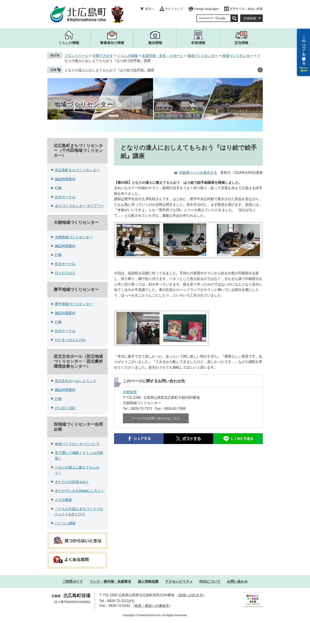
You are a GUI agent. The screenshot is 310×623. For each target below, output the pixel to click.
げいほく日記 (65, 408)
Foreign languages (206, 9)
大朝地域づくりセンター (76, 222)
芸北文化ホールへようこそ (75, 381)
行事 (58, 188)
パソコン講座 (65, 523)
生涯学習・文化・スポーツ (162, 56)
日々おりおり (65, 273)
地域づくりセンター (202, 56)
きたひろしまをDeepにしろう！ (79, 491)
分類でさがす (102, 56)
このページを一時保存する (304, 48)
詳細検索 (249, 18)
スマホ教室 (63, 500)
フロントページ (76, 56)
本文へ (149, 9)
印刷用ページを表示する (198, 172)
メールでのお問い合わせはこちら (156, 418)
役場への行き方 (191, 595)
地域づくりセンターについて (77, 444)
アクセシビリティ (179, 581)
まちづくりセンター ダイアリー (79, 206)
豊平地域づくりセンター (76, 289)
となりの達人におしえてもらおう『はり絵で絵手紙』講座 (109, 70)
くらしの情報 (127, 56)
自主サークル (65, 197)
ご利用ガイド (72, 581)
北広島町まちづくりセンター (77, 170)
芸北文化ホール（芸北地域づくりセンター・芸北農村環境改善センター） (78, 361)
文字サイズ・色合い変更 (246, 9)
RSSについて (209, 581)
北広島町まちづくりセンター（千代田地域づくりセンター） (78, 150)
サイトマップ (174, 9)
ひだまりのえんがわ (70, 340)
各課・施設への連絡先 (152, 605)
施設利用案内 (65, 179)
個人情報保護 (148, 581)
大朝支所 (130, 392)
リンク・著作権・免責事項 (110, 581)
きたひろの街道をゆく (72, 482)
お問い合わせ (237, 581)
